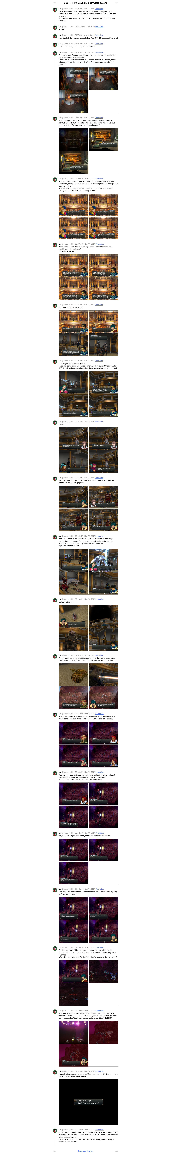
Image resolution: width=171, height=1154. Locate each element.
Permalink (99, 9)
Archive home (85, 1151)
